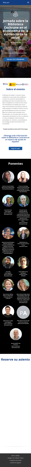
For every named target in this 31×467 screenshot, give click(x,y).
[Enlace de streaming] (15, 59)
